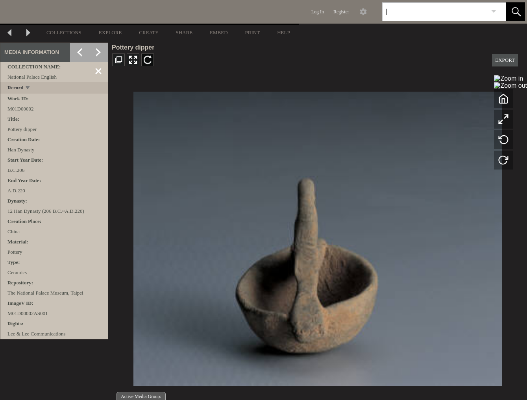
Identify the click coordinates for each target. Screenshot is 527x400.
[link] (494, 12)
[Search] (434, 12)
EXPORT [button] (505, 60)
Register (341, 12)
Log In (317, 12)
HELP (283, 32)
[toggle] (28, 88)
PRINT (252, 32)
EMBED (219, 32)
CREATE (148, 32)
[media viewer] (317, 236)
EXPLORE (110, 32)
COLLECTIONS (63, 32)
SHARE (184, 32)
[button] (515, 11)
